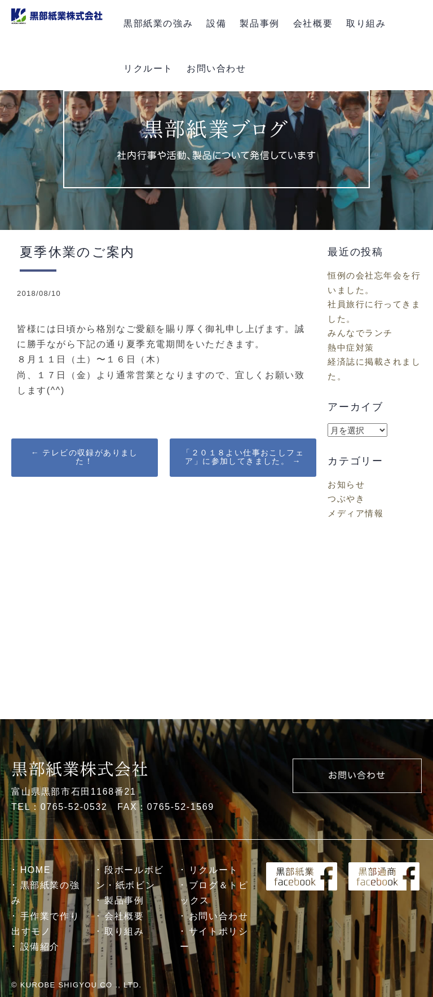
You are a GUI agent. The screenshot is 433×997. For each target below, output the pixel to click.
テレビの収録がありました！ (84, 457)
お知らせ (346, 484)
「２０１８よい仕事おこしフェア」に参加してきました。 (243, 457)
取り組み (366, 23)
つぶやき (346, 498)
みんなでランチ (360, 333)
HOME (35, 870)
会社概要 (313, 23)
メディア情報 (355, 513)
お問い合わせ (216, 68)
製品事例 (259, 23)
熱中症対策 (351, 347)
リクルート (148, 68)
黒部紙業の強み (158, 23)
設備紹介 (40, 946)
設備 (216, 23)
